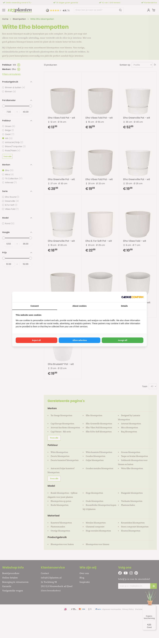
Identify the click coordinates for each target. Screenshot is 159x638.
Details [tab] (124, 306)
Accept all (122, 340)
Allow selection (79, 340)
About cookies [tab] (79, 306)
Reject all (36, 340)
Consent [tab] (34, 306)
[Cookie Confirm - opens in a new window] (132, 297)
